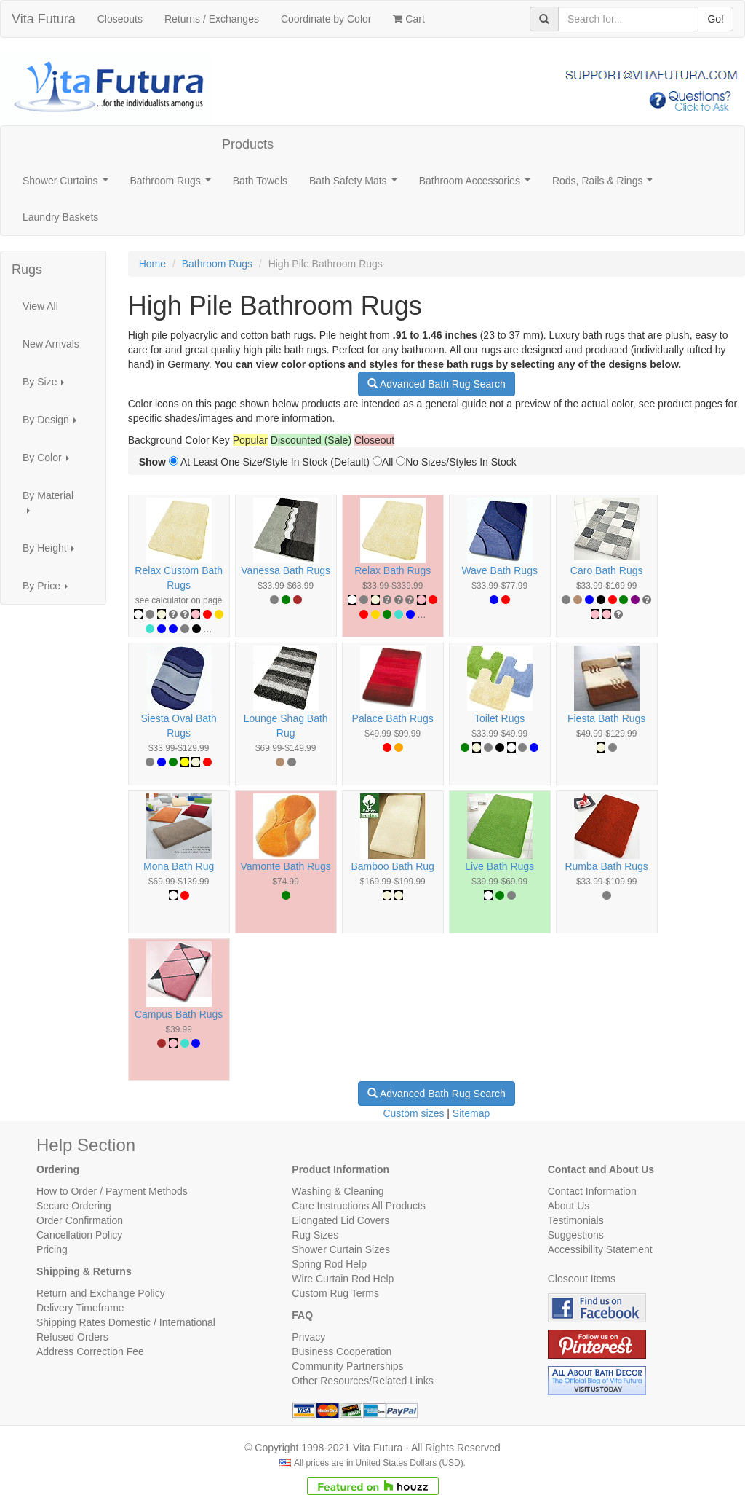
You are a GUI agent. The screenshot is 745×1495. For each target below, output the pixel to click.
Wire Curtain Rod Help (343, 1278)
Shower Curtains (68, 185)
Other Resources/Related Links (363, 1380)
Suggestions (576, 1235)
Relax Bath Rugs (392, 570)
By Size (48, 386)
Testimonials (576, 1220)
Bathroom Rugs (173, 185)
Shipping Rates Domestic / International (125, 1322)
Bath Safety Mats (355, 185)
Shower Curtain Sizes (341, 1249)
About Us (569, 1206)
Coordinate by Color (326, 19)
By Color (50, 461)
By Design (53, 423)
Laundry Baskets (60, 217)
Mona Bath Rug (178, 866)
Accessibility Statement (600, 1249)
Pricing (52, 1249)
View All (40, 306)
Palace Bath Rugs (393, 718)
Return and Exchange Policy (100, 1293)
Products (248, 144)
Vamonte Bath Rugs (286, 866)
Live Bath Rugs (499, 866)
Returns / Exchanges (211, 19)
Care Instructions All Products (359, 1206)
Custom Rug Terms (335, 1293)
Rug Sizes (315, 1235)
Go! (715, 19)
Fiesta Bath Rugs (606, 718)
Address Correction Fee (90, 1351)
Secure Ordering (73, 1206)
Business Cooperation (341, 1351)
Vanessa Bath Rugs (285, 570)
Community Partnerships (347, 1366)
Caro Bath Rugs (606, 570)
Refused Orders (72, 1337)
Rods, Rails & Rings (605, 185)
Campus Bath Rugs (179, 1014)
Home (152, 264)
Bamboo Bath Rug (392, 866)
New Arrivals (51, 344)
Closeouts (120, 19)
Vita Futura (44, 19)
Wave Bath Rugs (499, 570)
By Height (52, 552)
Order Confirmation (79, 1220)
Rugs (27, 269)
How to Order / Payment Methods (112, 1191)
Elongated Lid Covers (340, 1220)
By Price (49, 590)
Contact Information (592, 1191)
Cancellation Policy (79, 1235)
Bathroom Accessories (477, 185)
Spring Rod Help (329, 1264)
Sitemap (471, 1113)
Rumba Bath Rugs (606, 866)
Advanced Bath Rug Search (436, 384)
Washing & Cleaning (337, 1191)
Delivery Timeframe (80, 1308)
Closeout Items (581, 1278)
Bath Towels (260, 181)
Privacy (308, 1337)
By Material (48, 507)
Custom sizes (413, 1113)
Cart (408, 19)
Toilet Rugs (499, 718)
